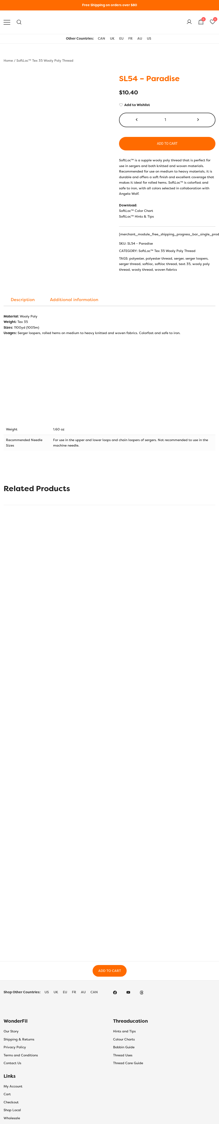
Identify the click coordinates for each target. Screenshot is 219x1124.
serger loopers (196, 258)
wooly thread (142, 269)
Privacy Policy (15, 1047)
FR (130, 38)
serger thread (129, 264)
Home (8, 60)
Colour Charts (124, 1039)
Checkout (11, 1102)
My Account (13, 1086)
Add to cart (167, 143)
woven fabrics (166, 269)
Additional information (74, 300)
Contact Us (12, 1063)
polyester (136, 258)
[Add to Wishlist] (167, 105)
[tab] (23, 300)
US (149, 38)
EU (121, 38)
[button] (137, 120)
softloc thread (166, 264)
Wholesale (12, 1118)
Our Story (11, 1031)
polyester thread (159, 258)
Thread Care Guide (128, 1063)
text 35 (184, 264)
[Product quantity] (167, 120)
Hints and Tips (124, 1031)
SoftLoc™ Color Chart (136, 211)
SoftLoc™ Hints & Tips (136, 216)
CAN (101, 38)
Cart (7, 1094)
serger (179, 258)
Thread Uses (122, 1055)
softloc (147, 264)
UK (112, 38)
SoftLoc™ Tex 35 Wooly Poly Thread (44, 60)
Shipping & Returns (19, 1039)
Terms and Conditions (21, 1055)
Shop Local (12, 1110)
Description (23, 300)
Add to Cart (109, 971)
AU (139, 38)
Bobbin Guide (123, 1047)
